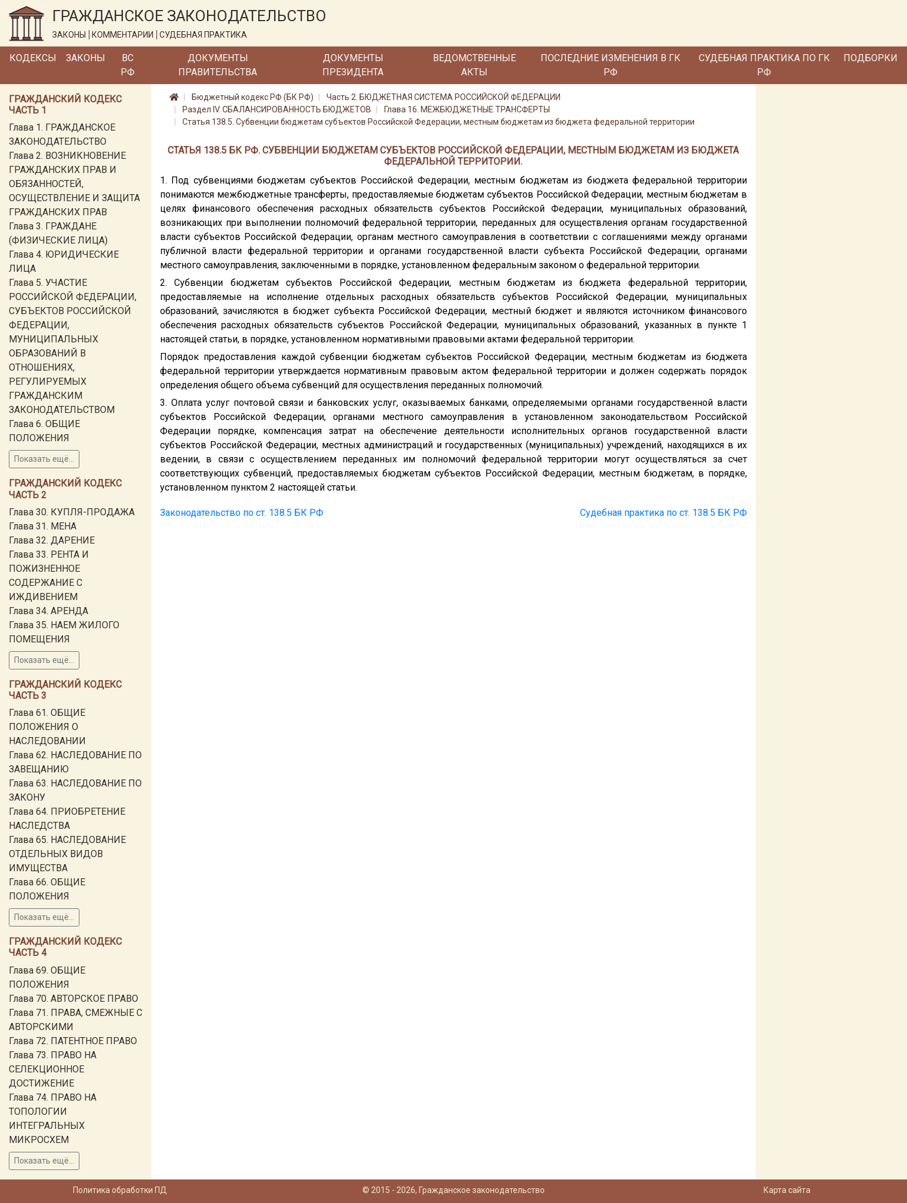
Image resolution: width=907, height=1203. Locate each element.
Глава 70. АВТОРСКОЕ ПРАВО (73, 998)
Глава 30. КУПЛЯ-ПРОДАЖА (72, 512)
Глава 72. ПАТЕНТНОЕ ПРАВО (73, 1041)
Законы (85, 58)
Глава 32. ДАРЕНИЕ (52, 540)
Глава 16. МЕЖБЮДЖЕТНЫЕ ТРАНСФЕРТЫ (467, 109)
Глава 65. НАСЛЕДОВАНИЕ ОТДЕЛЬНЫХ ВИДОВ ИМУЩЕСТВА (67, 854)
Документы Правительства (217, 65)
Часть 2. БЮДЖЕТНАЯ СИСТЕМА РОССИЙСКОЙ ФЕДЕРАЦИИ (443, 97)
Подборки (870, 58)
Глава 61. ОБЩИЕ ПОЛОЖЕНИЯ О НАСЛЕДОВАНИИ (47, 727)
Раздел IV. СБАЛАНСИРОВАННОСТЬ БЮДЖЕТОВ (276, 109)
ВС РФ (128, 65)
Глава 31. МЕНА (42, 526)
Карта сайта (787, 1190)
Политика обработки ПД (120, 1190)
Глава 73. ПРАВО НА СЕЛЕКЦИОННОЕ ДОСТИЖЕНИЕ (52, 1069)
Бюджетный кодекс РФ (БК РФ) (253, 97)
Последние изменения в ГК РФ (611, 65)
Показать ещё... (44, 459)
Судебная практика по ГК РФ (764, 65)
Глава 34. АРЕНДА (48, 611)
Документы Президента (353, 65)
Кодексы (32, 58)
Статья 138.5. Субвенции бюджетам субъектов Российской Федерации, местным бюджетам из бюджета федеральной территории (438, 121)
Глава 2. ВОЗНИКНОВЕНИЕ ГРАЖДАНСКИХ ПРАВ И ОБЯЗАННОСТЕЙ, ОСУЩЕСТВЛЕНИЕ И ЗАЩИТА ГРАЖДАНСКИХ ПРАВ (74, 184)
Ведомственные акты (474, 65)
